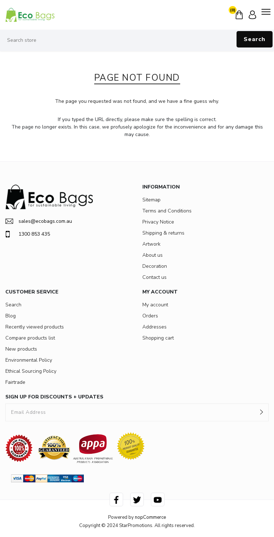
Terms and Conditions (167, 210)
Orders (150, 315)
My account (155, 304)
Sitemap (151, 199)
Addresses (154, 326)
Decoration (154, 266)
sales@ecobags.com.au (38, 221)
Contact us (154, 277)
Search (254, 39)
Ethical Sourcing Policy (30, 371)
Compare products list (30, 338)
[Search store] (137, 40)
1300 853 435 (27, 234)
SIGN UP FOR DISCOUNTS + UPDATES (54, 396)
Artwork (151, 244)
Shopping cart (158, 338)
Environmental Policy (28, 360)
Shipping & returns (163, 233)
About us (152, 255)
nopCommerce (150, 517)
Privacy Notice (158, 222)
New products (21, 349)
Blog (10, 315)
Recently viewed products (34, 326)
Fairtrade (15, 382)
